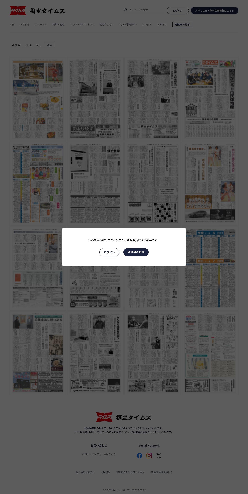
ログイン (109, 252)
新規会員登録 (136, 252)
